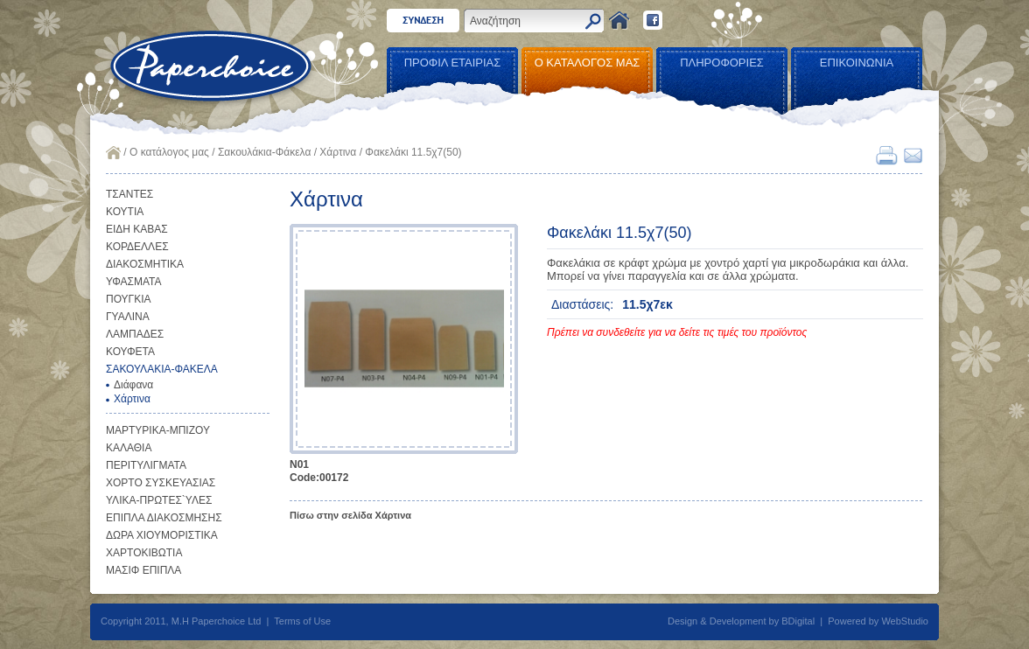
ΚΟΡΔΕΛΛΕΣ (137, 247)
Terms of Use (302, 621)
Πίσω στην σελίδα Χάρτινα (350, 515)
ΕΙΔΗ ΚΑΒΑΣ (137, 229)
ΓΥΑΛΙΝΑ (128, 317)
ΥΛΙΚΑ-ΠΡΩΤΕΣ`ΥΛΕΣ (159, 500)
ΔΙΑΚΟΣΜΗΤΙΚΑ (145, 264)
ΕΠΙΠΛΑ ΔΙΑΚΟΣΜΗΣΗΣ (164, 518)
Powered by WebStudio (878, 621)
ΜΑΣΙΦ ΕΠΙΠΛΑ (143, 570)
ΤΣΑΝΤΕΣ (129, 194)
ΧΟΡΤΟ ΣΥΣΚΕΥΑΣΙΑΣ (160, 483)
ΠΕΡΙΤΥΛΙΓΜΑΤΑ (146, 465)
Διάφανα (133, 385)
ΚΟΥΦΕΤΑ (130, 351)
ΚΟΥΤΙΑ (125, 212)
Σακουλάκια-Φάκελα (264, 152)
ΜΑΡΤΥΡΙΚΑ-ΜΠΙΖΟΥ (158, 430)
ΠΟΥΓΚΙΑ (128, 299)
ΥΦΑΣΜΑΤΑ (134, 282)
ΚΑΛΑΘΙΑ (128, 448)
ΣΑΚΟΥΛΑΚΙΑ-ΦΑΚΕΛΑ (162, 369)
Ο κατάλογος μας (169, 152)
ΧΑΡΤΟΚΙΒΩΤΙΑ (144, 553)
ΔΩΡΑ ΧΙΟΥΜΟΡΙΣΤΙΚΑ (162, 535)
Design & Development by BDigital (741, 621)
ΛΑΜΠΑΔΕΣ (135, 334)
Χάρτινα (337, 152)
